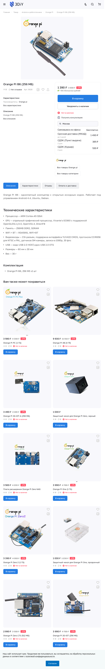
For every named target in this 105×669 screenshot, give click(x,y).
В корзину (78, 98)
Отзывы (48, 185)
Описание (11, 185)
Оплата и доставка (67, 185)
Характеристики (30, 185)
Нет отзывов (15, 89)
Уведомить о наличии (78, 106)
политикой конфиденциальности (40, 656)
